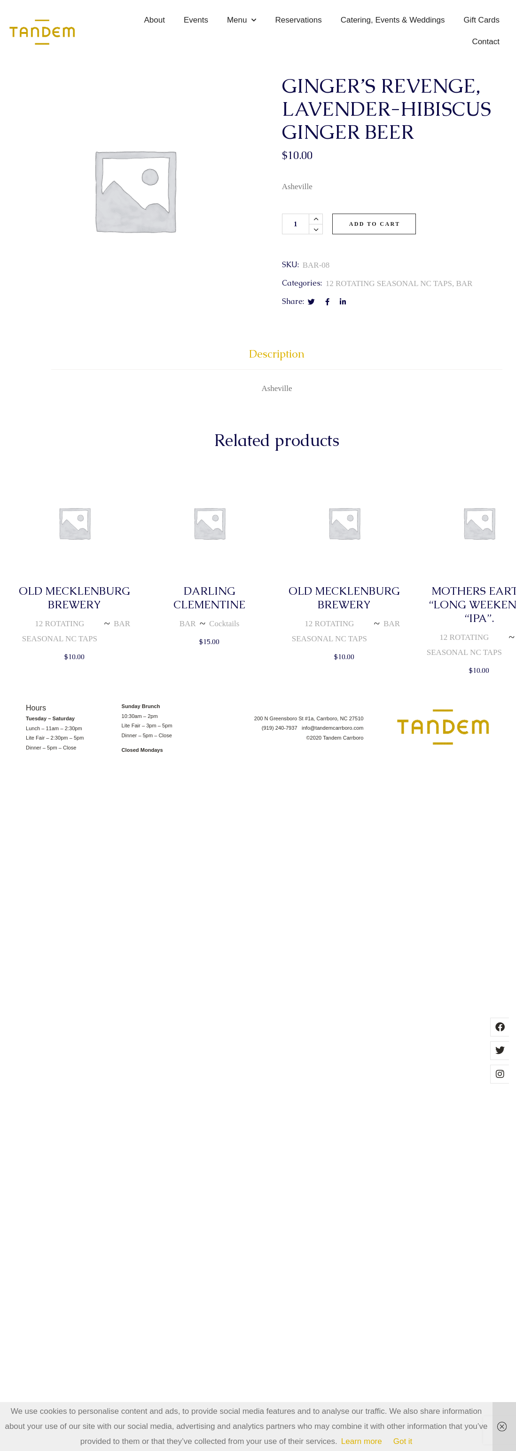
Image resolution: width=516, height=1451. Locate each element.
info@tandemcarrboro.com (333, 728)
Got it (403, 1441)
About (154, 20)
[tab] (277, 358)
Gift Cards (481, 20)
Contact (486, 41)
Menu (242, 20)
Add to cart (374, 224)
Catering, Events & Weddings (393, 20)
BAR (464, 283)
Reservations (298, 20)
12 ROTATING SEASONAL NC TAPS (389, 283)
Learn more (361, 1441)
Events (196, 20)
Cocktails (224, 623)
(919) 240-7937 (282, 728)
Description (277, 354)
